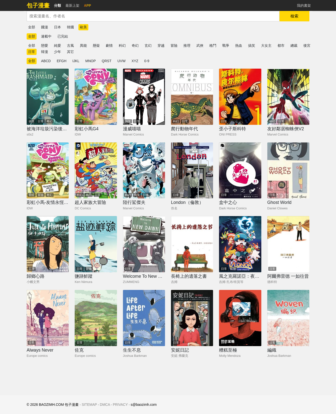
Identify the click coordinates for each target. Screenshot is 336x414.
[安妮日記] (192, 318)
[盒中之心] (240, 170)
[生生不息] (144, 318)
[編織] (288, 318)
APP (87, 5)
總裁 (293, 45)
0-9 (146, 61)
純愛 (57, 45)
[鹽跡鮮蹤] (96, 244)
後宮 (306, 45)
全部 (31, 27)
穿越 (161, 45)
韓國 (70, 27)
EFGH (61, 61)
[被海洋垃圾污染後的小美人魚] (48, 97)
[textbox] (153, 16)
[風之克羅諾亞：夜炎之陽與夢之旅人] (240, 244)
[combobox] (153, 16)
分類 (57, 5)
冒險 (173, 45)
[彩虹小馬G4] (96, 97)
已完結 (62, 36)
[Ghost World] (288, 170)
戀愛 (44, 45)
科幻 (122, 45)
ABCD (46, 61)
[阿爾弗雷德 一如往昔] (288, 244)
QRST (107, 61)
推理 (186, 45)
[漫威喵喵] (144, 97)
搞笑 (251, 45)
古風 (70, 45)
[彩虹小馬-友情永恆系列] (48, 170)
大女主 (266, 45)
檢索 (294, 16)
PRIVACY (120, 405)
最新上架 (72, 5)
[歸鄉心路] (48, 244)
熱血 (238, 45)
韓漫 (44, 52)
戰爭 (225, 45)
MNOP (90, 61)
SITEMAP (89, 405)
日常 (31, 52)
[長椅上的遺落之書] (192, 244)
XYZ (134, 61)
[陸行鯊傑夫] (144, 170)
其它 (70, 52)
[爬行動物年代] (192, 97)
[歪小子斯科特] (240, 97)
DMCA (105, 405)
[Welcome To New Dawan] (144, 244)
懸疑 (96, 45)
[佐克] (96, 318)
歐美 (83, 27)
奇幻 (135, 45)
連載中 (46, 36)
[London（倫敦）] (192, 170)
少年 (57, 52)
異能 (83, 45)
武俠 (199, 45)
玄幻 (148, 45)
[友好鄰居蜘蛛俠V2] (288, 97)
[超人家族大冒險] (96, 170)
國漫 (44, 27)
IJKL (75, 61)
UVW (121, 61)
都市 (281, 45)
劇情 (109, 45)
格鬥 (212, 45)
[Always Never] (48, 318)
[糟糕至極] (240, 318)
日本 (57, 27)
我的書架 (304, 5)
